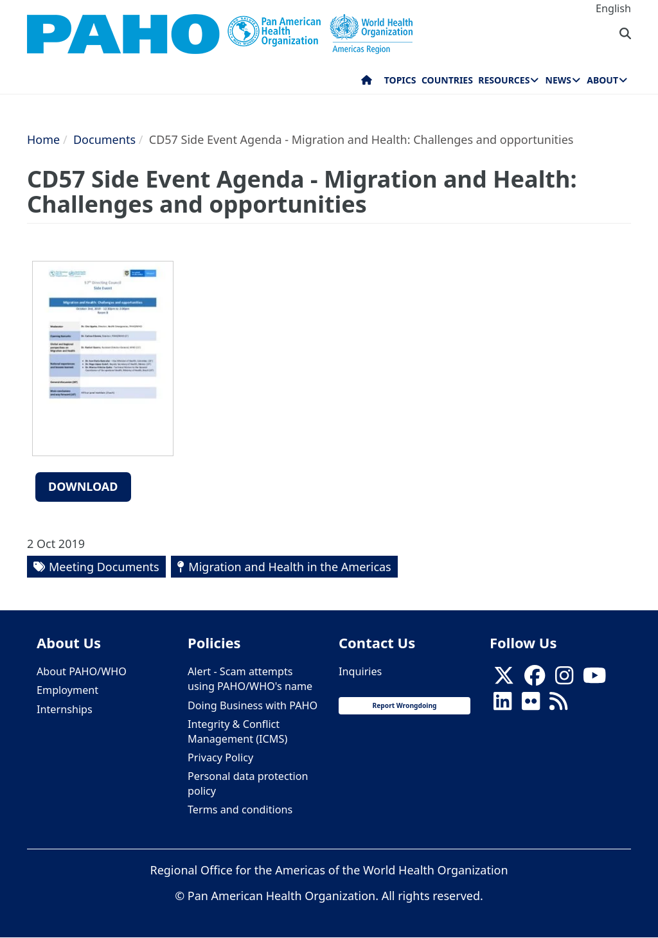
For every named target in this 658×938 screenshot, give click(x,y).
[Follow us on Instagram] (564, 679)
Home (43, 139)
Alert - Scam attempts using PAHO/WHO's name (250, 678)
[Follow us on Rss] (558, 705)
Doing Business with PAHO (252, 705)
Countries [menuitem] (447, 80)
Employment (67, 690)
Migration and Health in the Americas (289, 566)
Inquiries (360, 671)
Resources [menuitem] (503, 80)
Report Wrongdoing (404, 705)
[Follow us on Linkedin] (502, 705)
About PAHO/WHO (82, 671)
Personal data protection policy (248, 783)
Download (83, 486)
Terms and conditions (240, 809)
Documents (104, 139)
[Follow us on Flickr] (531, 705)
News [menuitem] (558, 80)
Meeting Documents (104, 566)
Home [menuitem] (366, 83)
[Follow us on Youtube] (594, 679)
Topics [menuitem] (400, 80)
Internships (65, 709)
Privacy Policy (220, 757)
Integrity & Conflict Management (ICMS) (237, 731)
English (613, 8)
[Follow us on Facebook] (534, 679)
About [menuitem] (602, 80)
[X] (504, 679)
